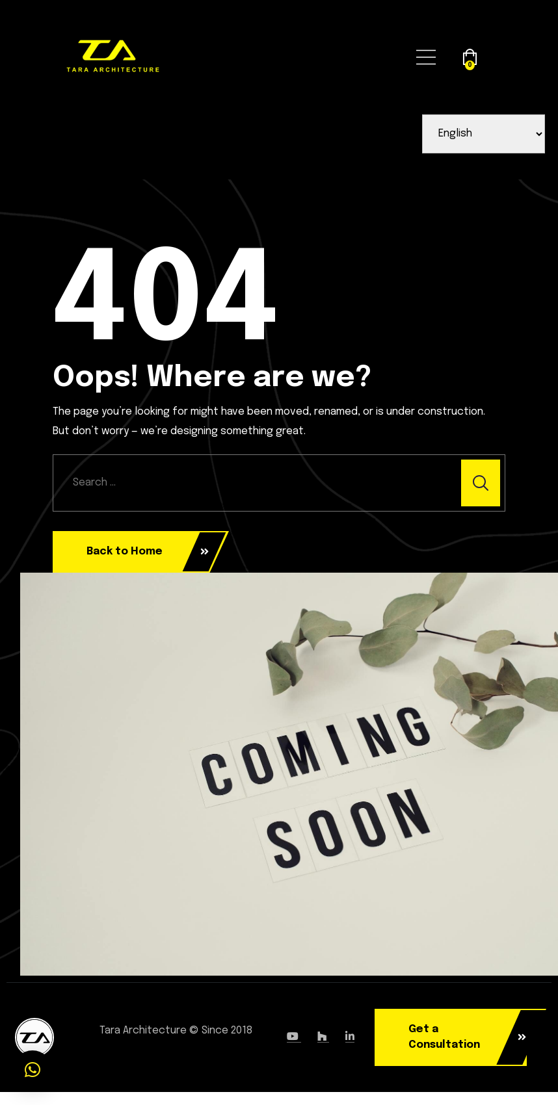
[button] (32, 1069)
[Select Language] (484, 133)
